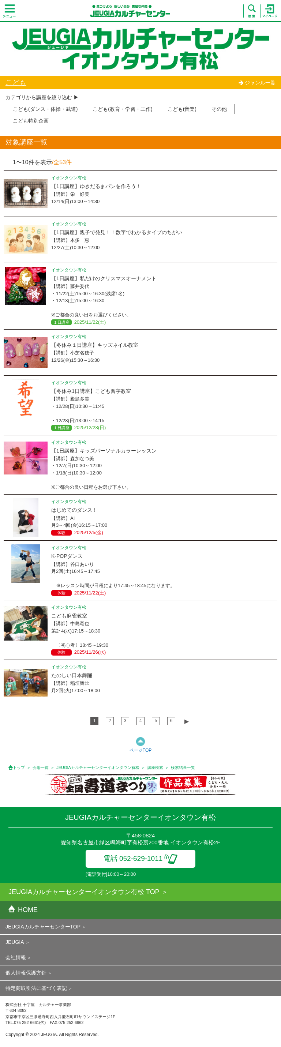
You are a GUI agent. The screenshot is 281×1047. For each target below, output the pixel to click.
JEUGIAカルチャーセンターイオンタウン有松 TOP (84, 892)
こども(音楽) (182, 109)
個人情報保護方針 (25, 973)
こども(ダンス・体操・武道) (45, 109)
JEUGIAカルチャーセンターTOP (42, 927)
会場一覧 (41, 767)
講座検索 (155, 767)
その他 (219, 109)
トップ (19, 767)
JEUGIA (14, 942)
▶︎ (186, 721)
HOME (23, 909)
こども (15, 82)
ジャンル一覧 (257, 83)
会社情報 (15, 957)
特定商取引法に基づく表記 (36, 988)
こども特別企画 (31, 121)
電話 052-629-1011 (141, 858)
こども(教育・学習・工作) (122, 109)
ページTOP (140, 750)
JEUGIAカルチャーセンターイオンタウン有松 (97, 767)
